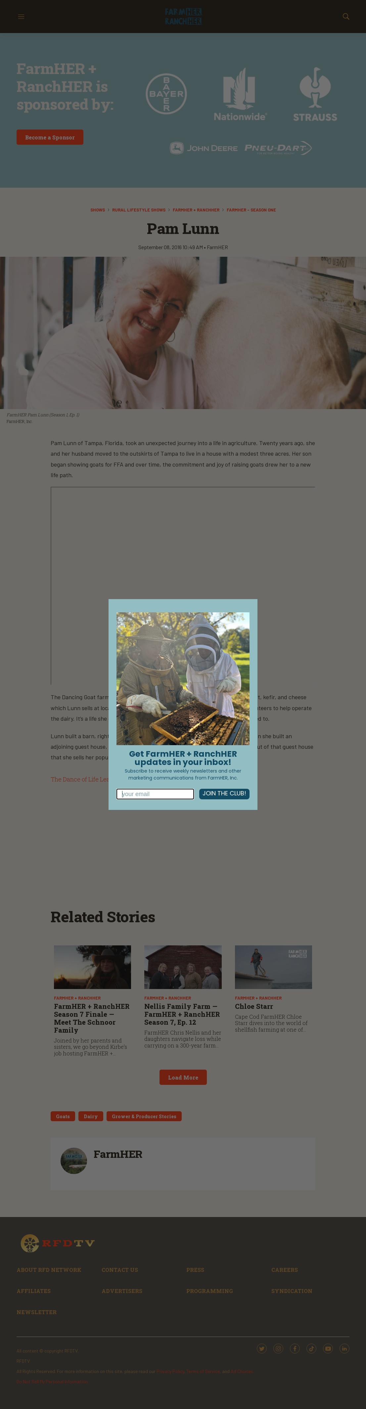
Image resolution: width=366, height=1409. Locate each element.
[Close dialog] (243, 619)
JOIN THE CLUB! (224, 794)
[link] (183, 678)
